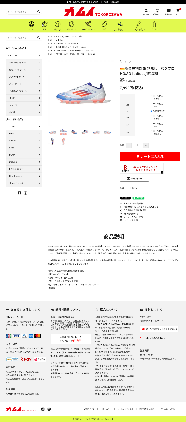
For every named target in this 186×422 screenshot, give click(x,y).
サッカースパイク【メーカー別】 (70, 53)
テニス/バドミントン (18, 90)
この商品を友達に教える (133, 210)
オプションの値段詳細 (131, 203)
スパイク (81, 36)
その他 (12, 112)
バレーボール (15, 83)
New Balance (15, 176)
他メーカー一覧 (16, 183)
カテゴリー (12, 55)
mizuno (13, 162)
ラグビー (13, 98)
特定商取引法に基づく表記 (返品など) (139, 206)
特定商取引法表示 (149, 409)
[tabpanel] (81, 93)
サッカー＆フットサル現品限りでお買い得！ (75, 50)
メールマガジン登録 (130, 409)
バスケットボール (17, 76)
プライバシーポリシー (169, 409)
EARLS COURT (16, 169)
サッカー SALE (79, 46)
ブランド (11, 126)
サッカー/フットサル (65, 36)
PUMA (12, 155)
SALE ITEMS (62, 46)
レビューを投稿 (129, 220)
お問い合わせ (134, 178)
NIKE (11, 133)
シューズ (13, 105)
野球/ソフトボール (17, 69)
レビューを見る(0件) (131, 216)
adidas (59, 39)
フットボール (72, 43)
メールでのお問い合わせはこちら (158, 329)
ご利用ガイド (98, 409)
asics (12, 148)
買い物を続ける (129, 213)
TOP (50, 36)
